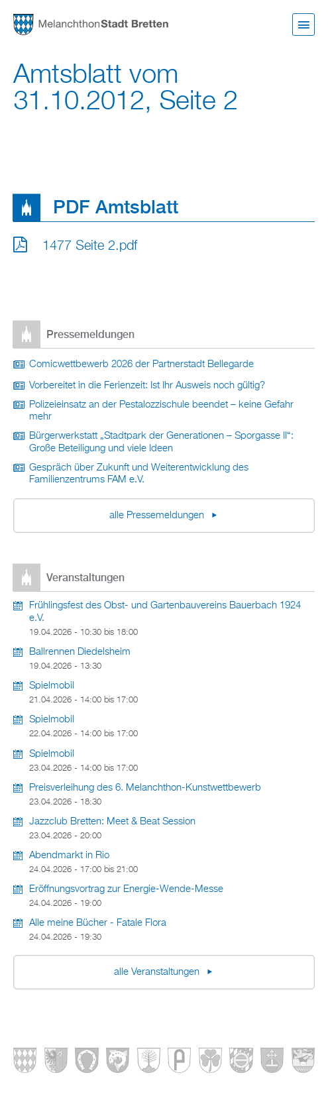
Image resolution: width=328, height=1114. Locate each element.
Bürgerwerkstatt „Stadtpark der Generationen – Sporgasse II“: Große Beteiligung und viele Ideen (161, 442)
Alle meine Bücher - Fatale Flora (97, 923)
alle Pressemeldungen (158, 515)
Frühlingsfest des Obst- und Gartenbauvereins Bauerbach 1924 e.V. (165, 612)
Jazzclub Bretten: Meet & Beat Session (112, 821)
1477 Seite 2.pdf (89, 245)
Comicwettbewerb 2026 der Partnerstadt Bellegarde (141, 364)
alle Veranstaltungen (158, 972)
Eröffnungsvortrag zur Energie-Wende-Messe (126, 889)
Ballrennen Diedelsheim (80, 652)
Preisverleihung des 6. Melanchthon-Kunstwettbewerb (145, 788)
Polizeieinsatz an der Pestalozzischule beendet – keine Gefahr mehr (161, 411)
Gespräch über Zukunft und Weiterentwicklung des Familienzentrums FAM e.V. (138, 474)
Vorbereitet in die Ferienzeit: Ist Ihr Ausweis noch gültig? (147, 385)
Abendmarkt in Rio (69, 855)
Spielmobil (51, 686)
